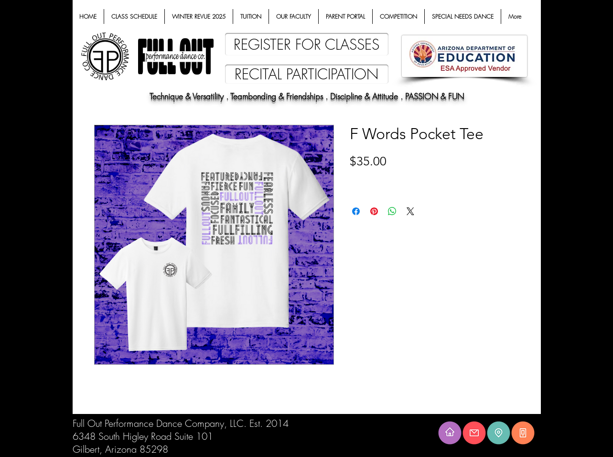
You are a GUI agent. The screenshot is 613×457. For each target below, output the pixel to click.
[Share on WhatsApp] (392, 211)
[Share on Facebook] (356, 211)
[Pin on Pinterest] (374, 211)
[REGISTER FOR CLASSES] (306, 44)
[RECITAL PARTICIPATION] (306, 74)
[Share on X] (410, 211)
